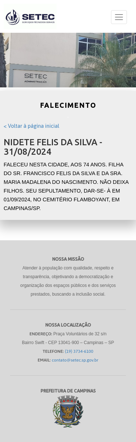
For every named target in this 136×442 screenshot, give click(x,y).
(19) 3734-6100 (79, 351)
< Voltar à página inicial (31, 126)
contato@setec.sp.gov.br (75, 360)
